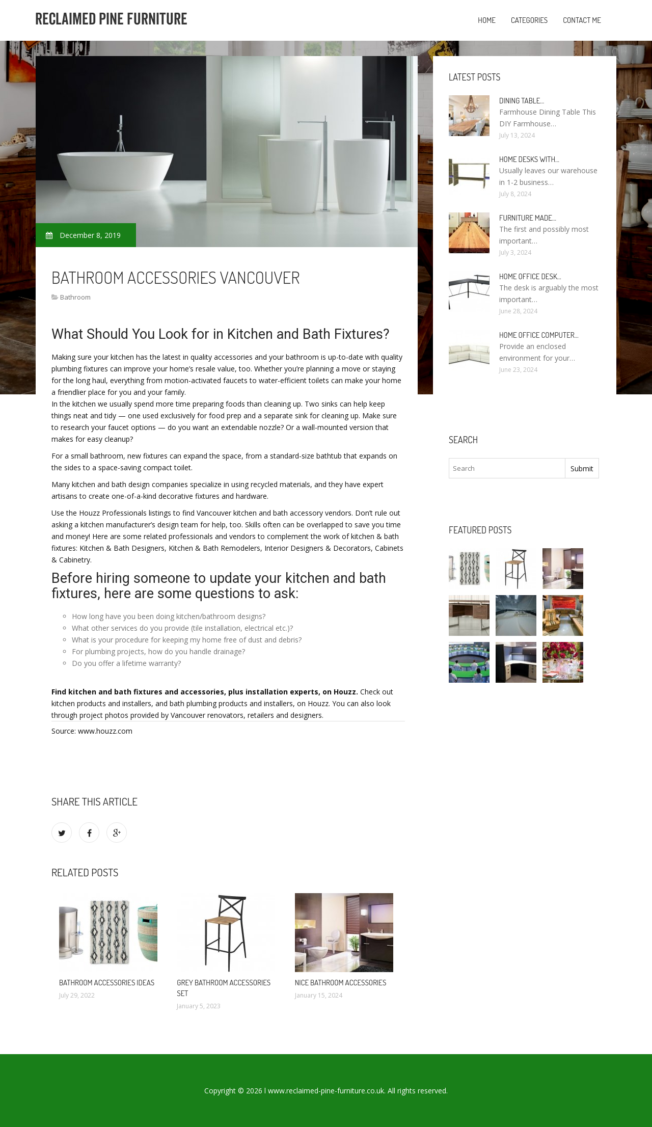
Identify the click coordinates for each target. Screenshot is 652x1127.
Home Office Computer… (539, 335)
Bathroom (75, 297)
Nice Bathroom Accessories (341, 982)
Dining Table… (521, 100)
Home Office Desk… (530, 276)
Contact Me (582, 20)
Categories (529, 20)
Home (487, 20)
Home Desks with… (529, 159)
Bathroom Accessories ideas (106, 982)
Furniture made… (527, 218)
